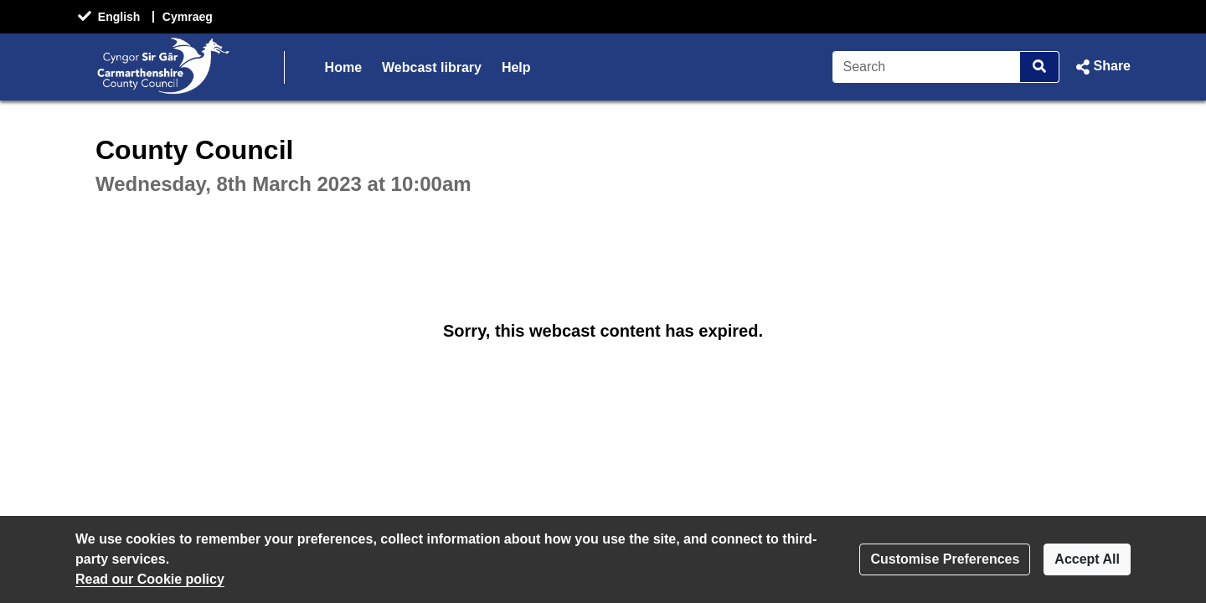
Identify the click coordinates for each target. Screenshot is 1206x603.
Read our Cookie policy (149, 579)
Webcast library (432, 67)
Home (343, 67)
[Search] (926, 67)
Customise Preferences (944, 559)
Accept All (1087, 559)
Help (516, 67)
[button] (1102, 67)
